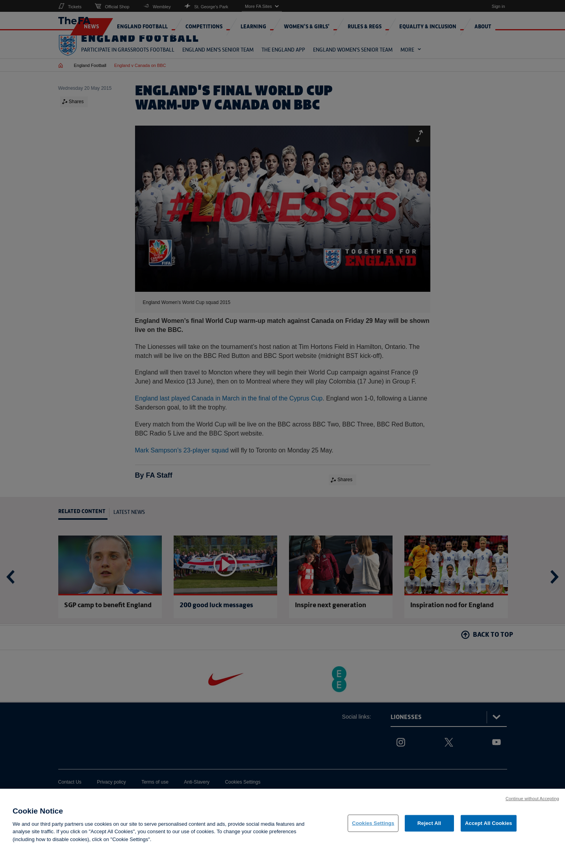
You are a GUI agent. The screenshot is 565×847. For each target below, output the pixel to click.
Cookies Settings (373, 829)
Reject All (429, 829)
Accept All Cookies (488, 829)
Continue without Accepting (532, 804)
